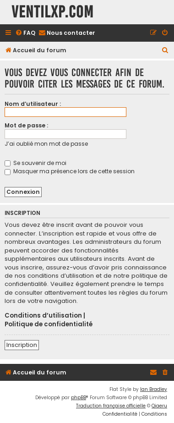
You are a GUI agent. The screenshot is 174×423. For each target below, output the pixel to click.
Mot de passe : (26, 125)
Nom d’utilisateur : (33, 104)
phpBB (78, 397)
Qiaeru (159, 405)
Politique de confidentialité (48, 324)
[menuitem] (25, 33)
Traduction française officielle (111, 405)
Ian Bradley (153, 389)
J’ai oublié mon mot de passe (46, 143)
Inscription (21, 345)
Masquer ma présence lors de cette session (70, 171)
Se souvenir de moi (35, 163)
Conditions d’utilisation (43, 316)
